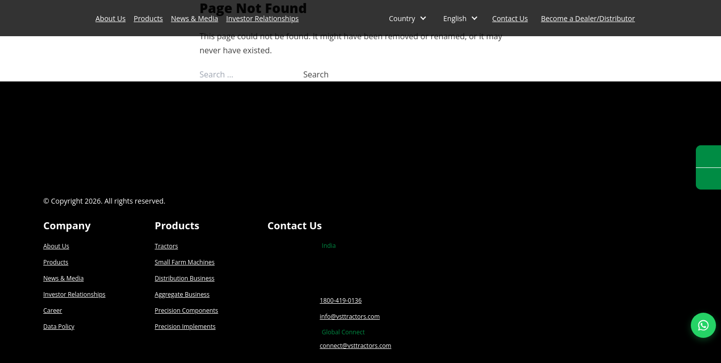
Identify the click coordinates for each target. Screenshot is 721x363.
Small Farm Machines (185, 262)
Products (148, 18)
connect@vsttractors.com (355, 345)
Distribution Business (185, 278)
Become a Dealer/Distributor (588, 18)
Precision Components (186, 310)
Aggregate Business (182, 294)
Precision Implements (185, 326)
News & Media (194, 18)
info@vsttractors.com (350, 316)
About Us (111, 18)
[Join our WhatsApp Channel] (703, 325)
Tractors (166, 246)
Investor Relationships (262, 18)
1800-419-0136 (341, 300)
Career (52, 310)
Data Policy (58, 326)
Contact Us (510, 18)
